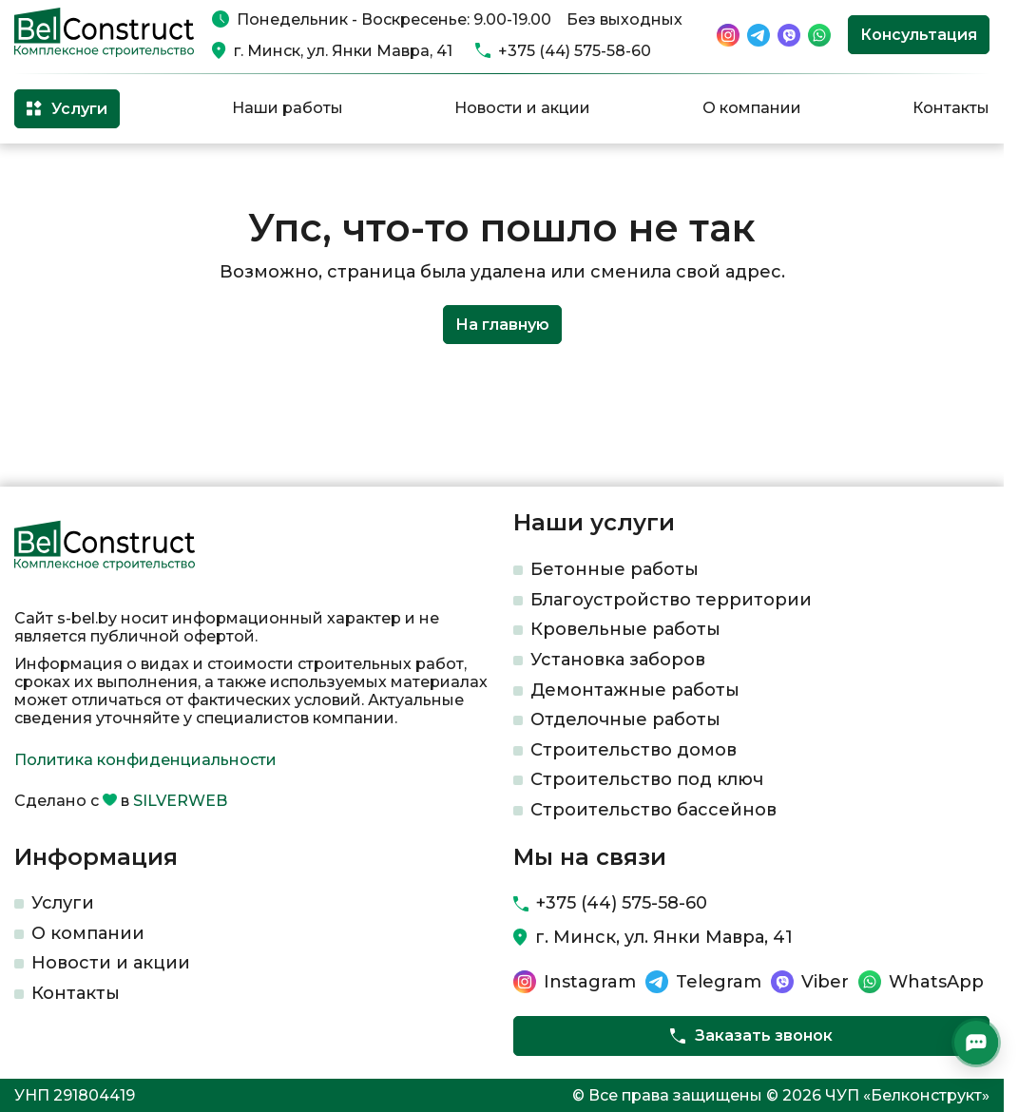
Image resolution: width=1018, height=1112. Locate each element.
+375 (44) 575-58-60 (574, 51)
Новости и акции (522, 108)
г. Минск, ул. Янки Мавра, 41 (343, 51)
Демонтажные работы (634, 690)
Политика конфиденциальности (145, 760)
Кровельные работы (625, 629)
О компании (751, 108)
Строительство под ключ (646, 779)
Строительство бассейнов (653, 809)
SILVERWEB (180, 801)
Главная (41, 174)
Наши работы (287, 108)
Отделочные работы (625, 719)
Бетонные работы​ (614, 569)
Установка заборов (617, 659)
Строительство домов (633, 749)
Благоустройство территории (671, 599)
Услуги (62, 902)
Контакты (950, 108)
